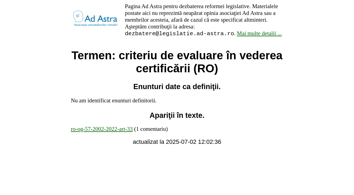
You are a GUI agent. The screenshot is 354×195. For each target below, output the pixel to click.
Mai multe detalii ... (259, 34)
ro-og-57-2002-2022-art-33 (102, 129)
